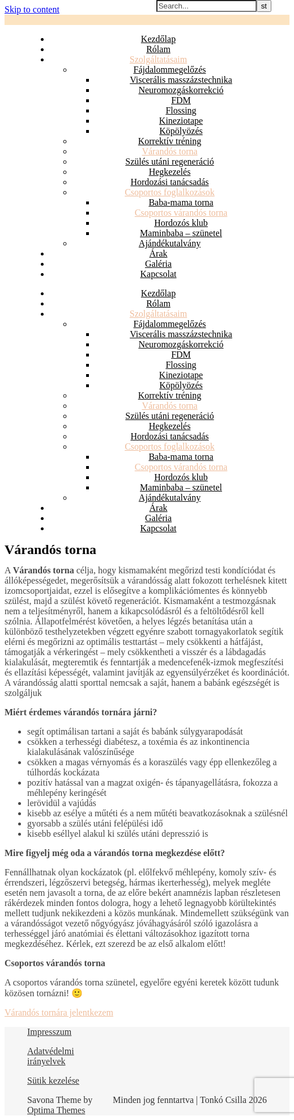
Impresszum (49, 1032)
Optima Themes (56, 1110)
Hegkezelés (170, 172)
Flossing (180, 110)
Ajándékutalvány (170, 243)
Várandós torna (169, 151)
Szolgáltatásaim (158, 59)
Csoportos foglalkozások (170, 192)
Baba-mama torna (180, 202)
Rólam (158, 49)
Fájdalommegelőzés (170, 69)
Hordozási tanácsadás (169, 182)
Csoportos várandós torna (181, 212)
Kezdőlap (158, 39)
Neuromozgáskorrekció (180, 90)
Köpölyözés (180, 131)
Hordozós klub (181, 223)
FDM (181, 100)
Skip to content (32, 9)
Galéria (158, 264)
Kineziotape (181, 120)
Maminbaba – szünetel (181, 233)
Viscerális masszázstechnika (181, 80)
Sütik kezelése (53, 1080)
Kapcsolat (158, 274)
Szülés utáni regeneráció (169, 161)
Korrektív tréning (170, 141)
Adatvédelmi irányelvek (50, 1056)
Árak (159, 253)
